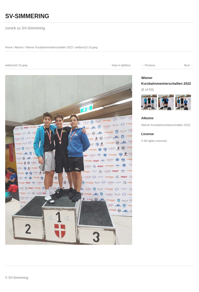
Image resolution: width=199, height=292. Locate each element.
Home (8, 47)
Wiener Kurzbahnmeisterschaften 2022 (49, 47)
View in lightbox (121, 65)
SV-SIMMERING (27, 16)
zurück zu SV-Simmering (25, 28)
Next (187, 65)
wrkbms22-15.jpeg (86, 47)
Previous (150, 65)
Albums (19, 47)
